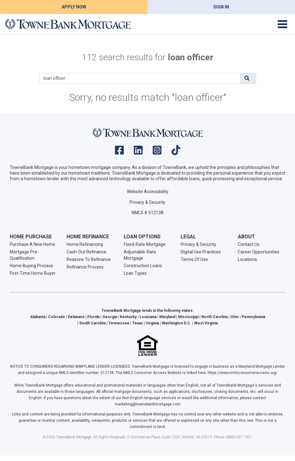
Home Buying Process (31, 265)
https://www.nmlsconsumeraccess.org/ (242, 373)
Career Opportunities (258, 251)
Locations (247, 259)
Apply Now (74, 6)
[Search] (140, 78)
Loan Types (135, 273)
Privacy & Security (147, 202)
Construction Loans (143, 265)
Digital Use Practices (201, 251)
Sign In (221, 6)
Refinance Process (85, 266)
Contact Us (248, 244)
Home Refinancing (85, 244)
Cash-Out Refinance (87, 251)
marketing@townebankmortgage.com (148, 404)
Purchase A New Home (32, 244)
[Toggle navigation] (282, 24)
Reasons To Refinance (89, 259)
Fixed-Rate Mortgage (145, 244)
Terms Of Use (194, 259)
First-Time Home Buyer (33, 273)
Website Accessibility (147, 191)
